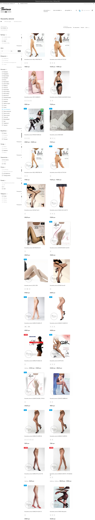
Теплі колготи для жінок (61, 395)
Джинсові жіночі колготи (47, 391)
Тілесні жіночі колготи (57, 377)
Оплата (5, 483)
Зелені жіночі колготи (14, 391)
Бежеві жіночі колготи (10, 377)
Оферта (5, 494)
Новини (5, 485)
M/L (69, 193)
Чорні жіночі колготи (25, 377)
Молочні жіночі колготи (15, 388)
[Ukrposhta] (54, 508)
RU (93, 3)
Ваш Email (44, 460)
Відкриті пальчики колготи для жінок (62, 399)
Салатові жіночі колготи (65, 384)
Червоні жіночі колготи (14, 380)
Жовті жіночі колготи (81, 391)
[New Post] (42, 508)
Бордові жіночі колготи (47, 388)
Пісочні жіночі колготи (14, 384)
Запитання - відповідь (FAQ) (9, 492)
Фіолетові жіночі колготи (30, 391)
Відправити (58, 463)
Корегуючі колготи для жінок (44, 395)
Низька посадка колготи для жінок (40, 399)
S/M (72, 193)
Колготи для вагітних (14, 395)
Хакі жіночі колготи (81, 388)
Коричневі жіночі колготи (31, 388)
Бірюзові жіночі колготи (31, 380)
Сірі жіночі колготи (85, 377)
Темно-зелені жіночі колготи (64, 391)
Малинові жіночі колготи (48, 384)
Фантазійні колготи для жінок (79, 395)
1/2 (27, 193)
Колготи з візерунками (80, 399)
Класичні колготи (28, 395)
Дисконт (5, 496)
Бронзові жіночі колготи (41, 377)
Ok (19, 51)
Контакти (5, 478)
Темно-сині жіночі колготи (79, 380)
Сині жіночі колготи (46, 380)
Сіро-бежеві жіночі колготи (31, 384)
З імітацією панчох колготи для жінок (18, 399)
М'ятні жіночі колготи (80, 384)
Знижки (5, 487)
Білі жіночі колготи (71, 377)
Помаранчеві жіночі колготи (65, 388)
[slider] (21, 53)
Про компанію (6, 498)
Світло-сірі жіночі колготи (62, 380)
